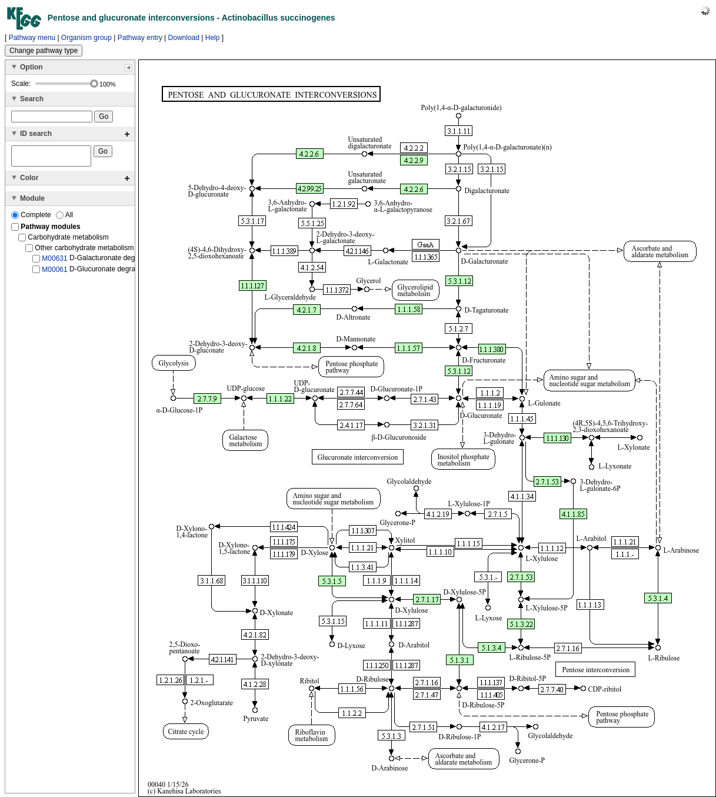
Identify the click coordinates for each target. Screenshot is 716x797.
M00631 (54, 262)
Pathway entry (140, 38)
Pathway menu (32, 38)
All (64, 218)
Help (212, 38)
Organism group (86, 38)
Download (183, 38)
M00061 (54, 272)
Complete (32, 218)
